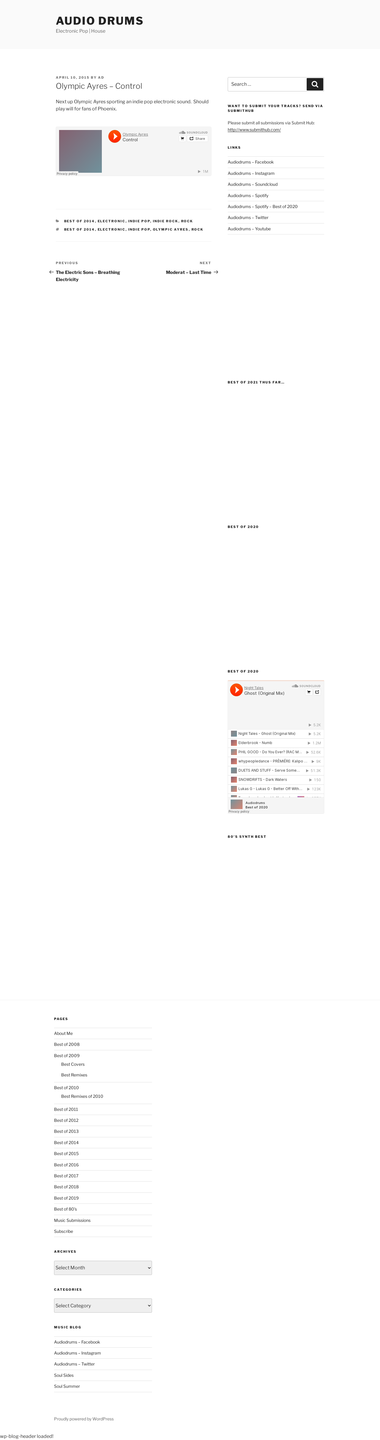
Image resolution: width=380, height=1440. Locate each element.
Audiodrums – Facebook (251, 161)
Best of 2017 (66, 1175)
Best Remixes (74, 1074)
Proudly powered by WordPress (84, 1418)
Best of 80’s (65, 1208)
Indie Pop (139, 221)
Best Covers (73, 1064)
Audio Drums (100, 20)
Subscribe (63, 1231)
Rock (187, 221)
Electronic (112, 221)
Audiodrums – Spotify (248, 195)
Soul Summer (67, 1386)
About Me (63, 1033)
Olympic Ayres (171, 229)
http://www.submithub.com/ (254, 129)
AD (101, 77)
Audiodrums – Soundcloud (253, 184)
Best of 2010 (66, 1087)
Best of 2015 (66, 1153)
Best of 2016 (66, 1164)
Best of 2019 (66, 1197)
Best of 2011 (66, 1109)
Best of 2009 (67, 1055)
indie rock (165, 221)
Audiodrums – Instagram (251, 173)
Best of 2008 (67, 1044)
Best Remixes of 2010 (82, 1096)
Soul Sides (64, 1375)
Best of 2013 (66, 1131)
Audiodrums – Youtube (249, 228)
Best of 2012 (66, 1120)
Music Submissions (72, 1220)
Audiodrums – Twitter (248, 217)
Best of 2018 (66, 1186)
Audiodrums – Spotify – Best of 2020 (263, 206)
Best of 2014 (79, 221)
